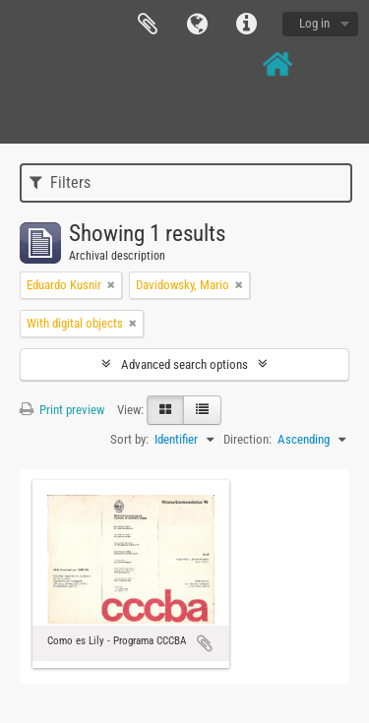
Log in (314, 23)
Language (196, 24)
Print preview (62, 409)
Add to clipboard (205, 643)
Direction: (247, 439)
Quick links (246, 24)
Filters (60, 182)
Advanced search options (184, 364)
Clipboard (147, 24)
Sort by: (129, 439)
